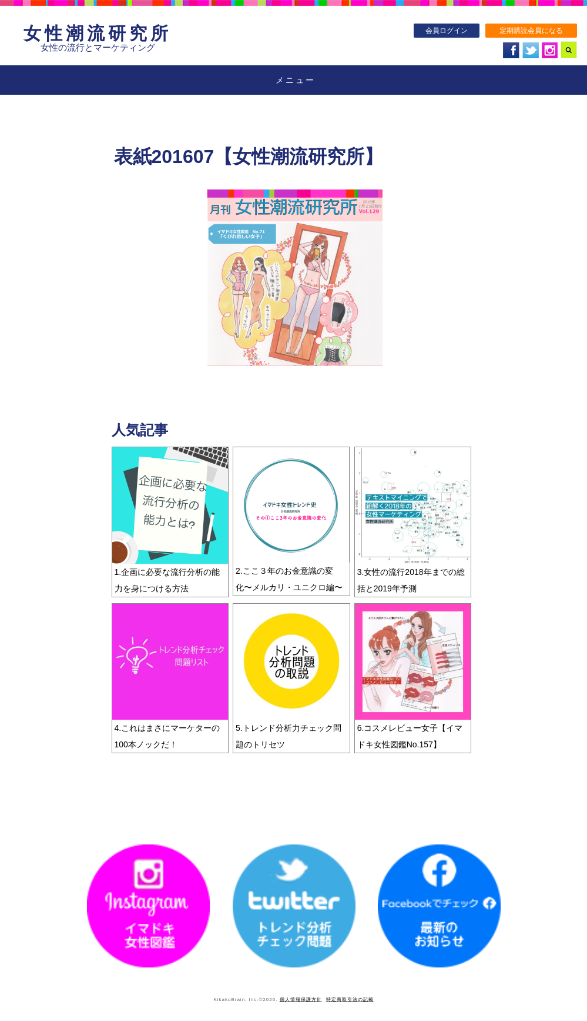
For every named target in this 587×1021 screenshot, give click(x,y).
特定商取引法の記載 (350, 999)
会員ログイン (446, 30)
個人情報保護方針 (301, 999)
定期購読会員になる (531, 30)
